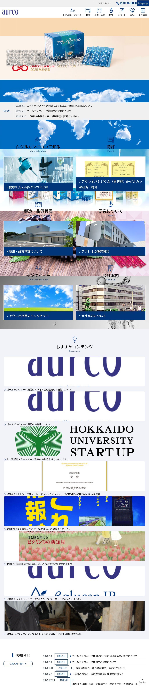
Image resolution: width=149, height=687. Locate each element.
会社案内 (143, 12)
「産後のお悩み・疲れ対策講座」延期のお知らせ (54, 116)
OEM (132, 12)
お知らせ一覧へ (17, 663)
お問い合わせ (104, 3)
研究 (111, 12)
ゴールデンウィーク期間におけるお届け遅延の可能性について (59, 105)
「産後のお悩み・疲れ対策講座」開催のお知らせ (97, 674)
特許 (88, 12)
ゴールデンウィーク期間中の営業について (49, 111)
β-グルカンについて (72, 12)
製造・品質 (100, 12)
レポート (122, 12)
